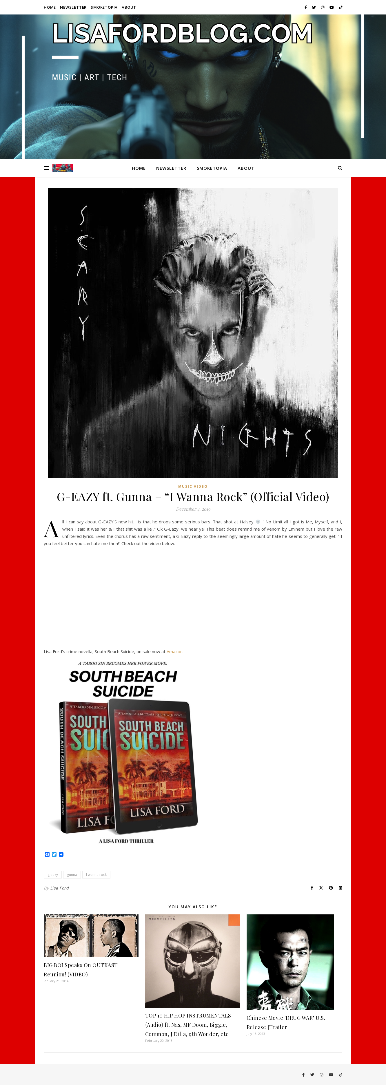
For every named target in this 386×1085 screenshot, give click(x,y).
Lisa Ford (59, 888)
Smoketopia (104, 7)
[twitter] (314, 7)
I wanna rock (96, 874)
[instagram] (323, 7)
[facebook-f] (306, 7)
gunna (72, 874)
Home (50, 7)
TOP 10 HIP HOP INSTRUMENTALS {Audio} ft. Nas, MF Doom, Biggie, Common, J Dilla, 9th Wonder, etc (188, 1024)
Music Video (193, 486)
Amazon (175, 651)
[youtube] (332, 7)
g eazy (53, 874)
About (129, 7)
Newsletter (73, 7)
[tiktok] (340, 7)
